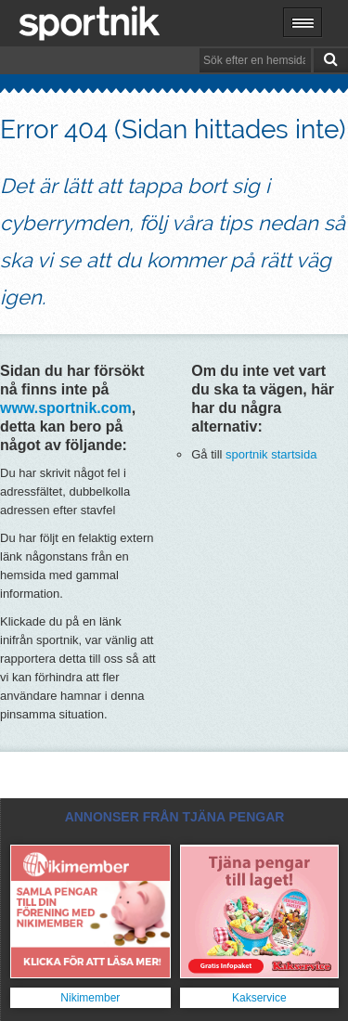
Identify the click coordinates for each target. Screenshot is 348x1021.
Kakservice (259, 997)
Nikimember (90, 997)
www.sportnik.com (66, 408)
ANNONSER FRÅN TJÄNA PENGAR (175, 816)
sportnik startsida (271, 454)
